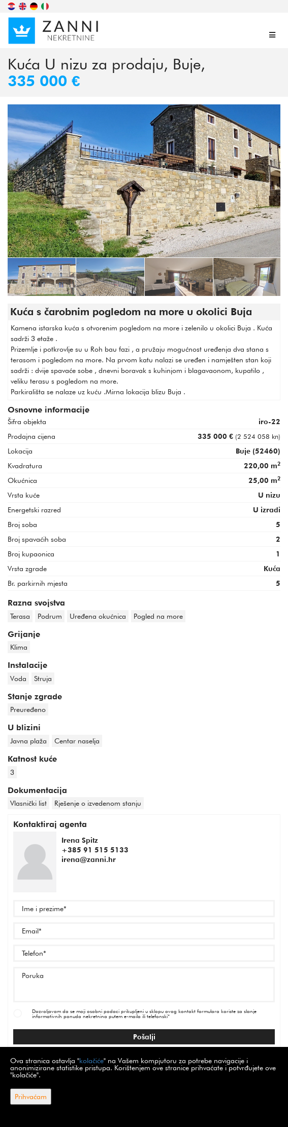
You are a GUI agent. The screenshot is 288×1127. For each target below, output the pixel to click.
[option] (42, 276)
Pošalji (144, 1037)
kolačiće (91, 1061)
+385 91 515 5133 (95, 850)
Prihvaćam (31, 1097)
